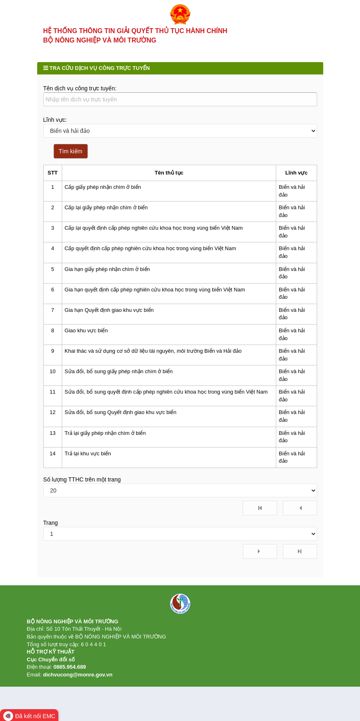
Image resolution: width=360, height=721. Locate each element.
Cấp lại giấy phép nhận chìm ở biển (106, 217)
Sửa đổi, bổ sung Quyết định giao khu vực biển (121, 422)
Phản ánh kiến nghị (66, 62)
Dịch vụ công (138, 46)
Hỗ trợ (119, 62)
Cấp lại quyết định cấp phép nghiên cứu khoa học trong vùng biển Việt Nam (154, 238)
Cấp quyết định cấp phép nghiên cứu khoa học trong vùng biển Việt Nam (150, 258)
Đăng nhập (309, 16)
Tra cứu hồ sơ (187, 46)
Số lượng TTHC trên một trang (82, 489)
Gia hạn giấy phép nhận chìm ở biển (107, 279)
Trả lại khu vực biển (88, 463)
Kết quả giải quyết (244, 46)
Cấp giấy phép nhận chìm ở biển (103, 197)
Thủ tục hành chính (80, 46)
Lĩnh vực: (55, 129)
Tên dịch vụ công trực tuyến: (79, 98)
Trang (50, 532)
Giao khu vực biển (86, 340)
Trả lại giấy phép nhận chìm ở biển (105, 443)
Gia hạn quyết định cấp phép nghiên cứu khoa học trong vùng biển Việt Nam (155, 299)
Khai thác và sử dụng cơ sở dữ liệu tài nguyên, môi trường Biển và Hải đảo (153, 361)
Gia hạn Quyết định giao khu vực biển (109, 320)
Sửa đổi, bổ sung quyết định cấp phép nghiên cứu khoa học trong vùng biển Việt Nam (166, 402)
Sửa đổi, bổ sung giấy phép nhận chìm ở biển (118, 381)
